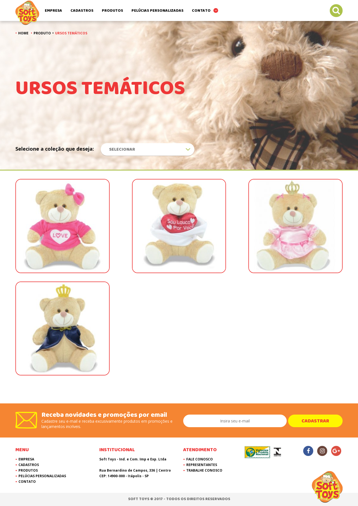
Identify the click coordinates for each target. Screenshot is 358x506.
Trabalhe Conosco (204, 470)
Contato (201, 11)
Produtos (112, 11)
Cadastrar (315, 421)
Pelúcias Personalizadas (157, 11)
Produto (42, 33)
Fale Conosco (199, 459)
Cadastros (81, 11)
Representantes (201, 464)
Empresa (53, 11)
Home (23, 33)
